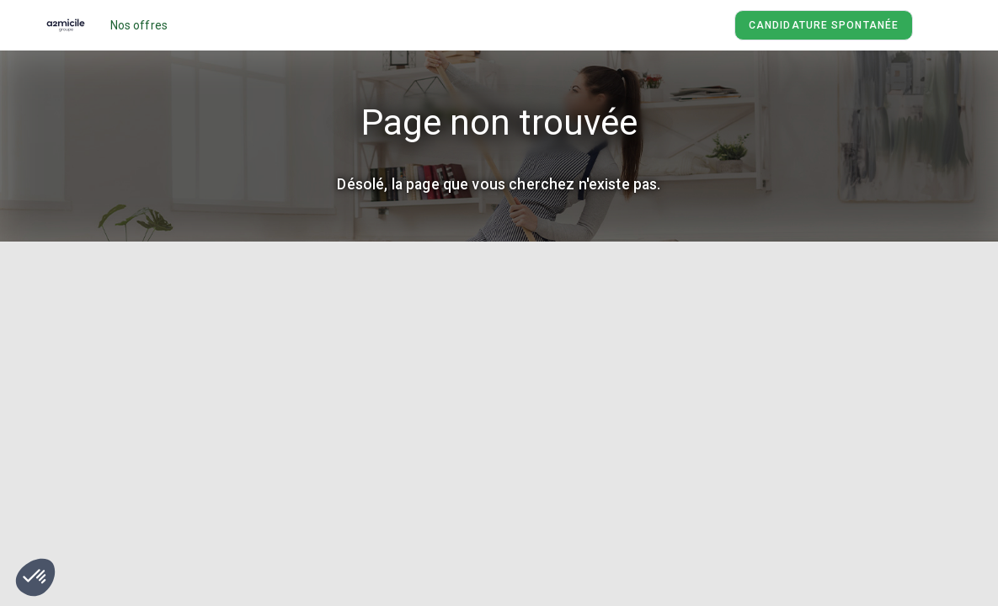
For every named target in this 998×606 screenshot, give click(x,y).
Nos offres (139, 25)
